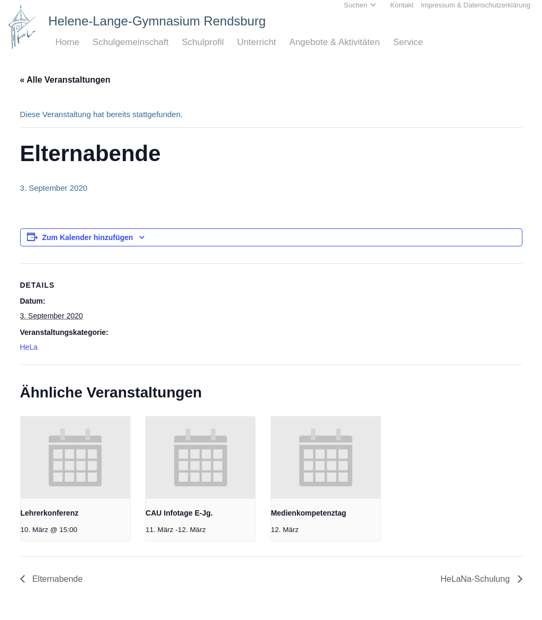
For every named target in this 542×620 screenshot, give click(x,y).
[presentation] (75, 458)
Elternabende (56, 578)
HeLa (29, 347)
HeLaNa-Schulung (476, 578)
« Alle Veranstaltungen (65, 79)
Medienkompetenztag (308, 513)
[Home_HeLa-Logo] (22, 26)
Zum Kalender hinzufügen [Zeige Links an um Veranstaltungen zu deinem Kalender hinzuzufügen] (87, 237)
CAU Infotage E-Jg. (179, 513)
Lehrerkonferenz (50, 513)
